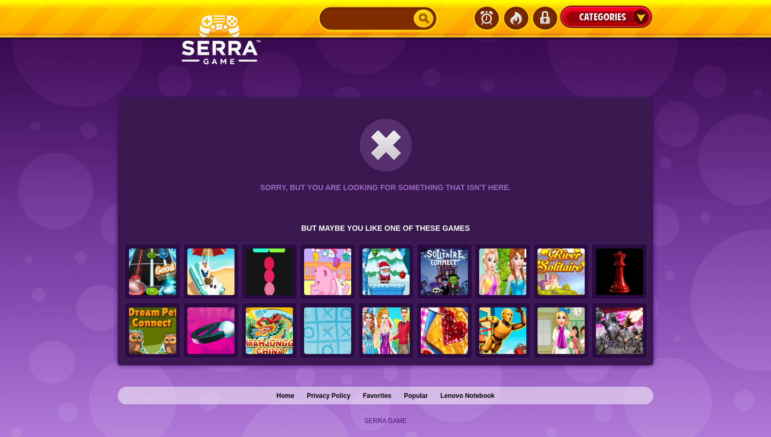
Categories (606, 16)
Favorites (377, 396)
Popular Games (515, 18)
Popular (416, 396)
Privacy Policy (328, 396)
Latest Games (486, 18)
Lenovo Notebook (467, 396)
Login (544, 18)
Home (285, 396)
